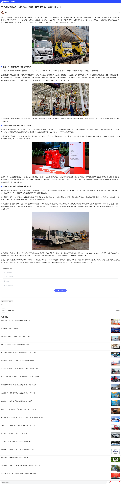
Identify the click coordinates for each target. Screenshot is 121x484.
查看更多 (118, 310)
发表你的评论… (5, 482)
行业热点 (4, 301)
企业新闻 (13, 1)
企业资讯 (10, 301)
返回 (118, 470)
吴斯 (6, 12)
